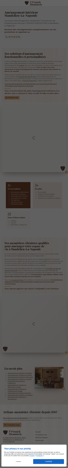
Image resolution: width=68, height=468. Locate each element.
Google (32, 455)
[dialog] (34, 456)
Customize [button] (18, 461)
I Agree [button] (48, 462)
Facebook (39, 455)
